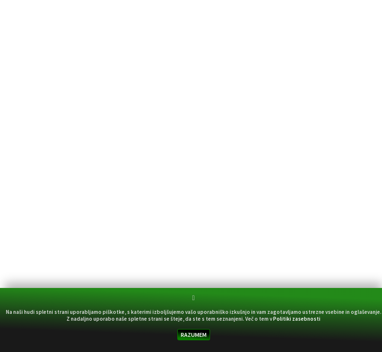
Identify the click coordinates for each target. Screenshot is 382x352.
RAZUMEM (194, 334)
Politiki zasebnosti (296, 318)
